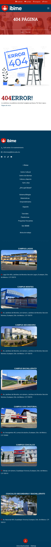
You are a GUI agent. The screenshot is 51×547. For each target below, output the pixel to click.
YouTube (28, 1)
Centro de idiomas (25, 175)
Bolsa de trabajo (25, 232)
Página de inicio (6, 105)
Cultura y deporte (25, 179)
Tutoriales (25, 214)
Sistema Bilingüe (25, 194)
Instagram (36, 1)
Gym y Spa (26, 183)
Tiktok (44, 1)
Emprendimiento (25, 202)
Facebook (18, 1)
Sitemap (33, 546)
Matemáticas (25, 198)
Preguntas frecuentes (25, 221)
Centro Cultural (25, 172)
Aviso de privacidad (22, 546)
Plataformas (25, 217)
